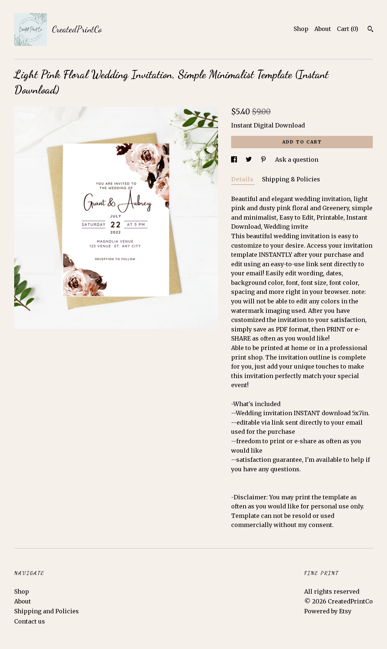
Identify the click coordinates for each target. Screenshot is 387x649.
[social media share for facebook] (234, 159)
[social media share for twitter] (249, 159)
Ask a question (296, 159)
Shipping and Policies (46, 611)
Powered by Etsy (327, 611)
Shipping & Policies (291, 179)
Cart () (347, 28)
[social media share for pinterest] (264, 159)
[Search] (370, 30)
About (322, 28)
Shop (301, 28)
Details (243, 179)
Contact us (29, 621)
